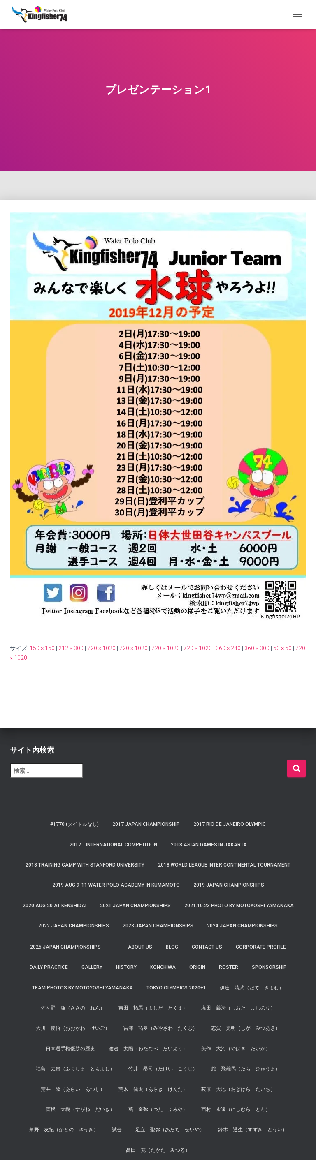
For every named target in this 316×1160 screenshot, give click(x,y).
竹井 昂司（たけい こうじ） (163, 1069)
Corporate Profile (261, 947)
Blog (172, 947)
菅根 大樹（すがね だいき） (80, 1109)
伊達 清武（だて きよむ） (252, 988)
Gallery (91, 967)
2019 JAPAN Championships (228, 885)
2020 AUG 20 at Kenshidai (54, 905)
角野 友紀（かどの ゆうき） (63, 1129)
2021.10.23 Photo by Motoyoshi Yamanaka (239, 905)
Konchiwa (163, 967)
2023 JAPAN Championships (158, 926)
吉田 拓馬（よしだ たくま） (153, 1008)
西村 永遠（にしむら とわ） (235, 1109)
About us (140, 947)
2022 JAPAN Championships (73, 926)
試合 (117, 1129)
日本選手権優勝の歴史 (70, 1048)
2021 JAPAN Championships (135, 905)
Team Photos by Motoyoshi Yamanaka (82, 988)
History (126, 967)
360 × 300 (257, 648)
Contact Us (207, 947)
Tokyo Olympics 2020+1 (176, 988)
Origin (197, 967)
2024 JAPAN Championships (242, 926)
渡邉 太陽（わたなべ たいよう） (148, 1048)
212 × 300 (71, 648)
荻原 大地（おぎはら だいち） (238, 1089)
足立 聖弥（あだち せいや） (169, 1129)
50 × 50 (282, 648)
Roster (228, 967)
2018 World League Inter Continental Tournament (224, 865)
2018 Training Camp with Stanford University (85, 865)
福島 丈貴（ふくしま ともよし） (75, 1069)
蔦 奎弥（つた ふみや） (158, 1109)
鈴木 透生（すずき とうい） (252, 1129)
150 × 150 (42, 648)
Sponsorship (269, 967)
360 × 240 (228, 648)
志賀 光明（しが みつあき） (245, 1028)
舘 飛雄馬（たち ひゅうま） (245, 1069)
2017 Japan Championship (146, 824)
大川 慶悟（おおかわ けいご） (73, 1028)
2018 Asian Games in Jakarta (209, 845)
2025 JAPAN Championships (65, 947)
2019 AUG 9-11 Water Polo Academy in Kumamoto (116, 885)
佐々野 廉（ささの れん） (73, 1008)
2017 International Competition (113, 845)
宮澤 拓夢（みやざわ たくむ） (160, 1028)
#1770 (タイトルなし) (74, 824)
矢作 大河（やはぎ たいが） (235, 1048)
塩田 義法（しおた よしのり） (238, 1008)
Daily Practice (49, 967)
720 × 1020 (101, 648)
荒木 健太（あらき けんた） (153, 1089)
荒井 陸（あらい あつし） (73, 1089)
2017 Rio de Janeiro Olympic (229, 824)
